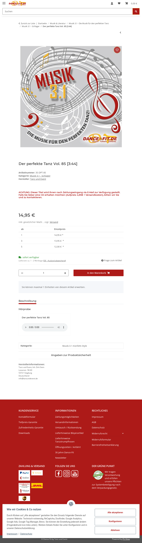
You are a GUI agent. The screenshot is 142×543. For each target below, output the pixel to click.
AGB (94, 422)
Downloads (24, 433)
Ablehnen (114, 530)
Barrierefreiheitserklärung (105, 444)
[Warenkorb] (131, 3)
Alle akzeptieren (114, 512)
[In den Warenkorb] (21, 42)
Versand (54, 222)
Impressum (12, 534)
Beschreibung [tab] (27, 301)
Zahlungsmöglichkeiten (67, 416)
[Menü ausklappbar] (3, 2)
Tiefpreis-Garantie (28, 422)
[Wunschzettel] (119, 3)
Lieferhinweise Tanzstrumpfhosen (65, 440)
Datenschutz (27, 534)
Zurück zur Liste (28, 23)
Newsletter (60, 457)
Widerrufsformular (101, 439)
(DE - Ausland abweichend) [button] (54, 260)
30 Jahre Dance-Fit (64, 452)
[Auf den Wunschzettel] (117, 50)
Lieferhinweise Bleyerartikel (69, 433)
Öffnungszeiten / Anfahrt (68, 447)
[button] (111, 3)
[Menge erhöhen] (65, 273)
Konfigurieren (114, 521)
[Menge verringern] (22, 273)
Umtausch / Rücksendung (68, 427)
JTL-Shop (126, 539)
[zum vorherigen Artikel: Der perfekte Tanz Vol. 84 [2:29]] (120, 32)
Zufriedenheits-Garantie (31, 427)
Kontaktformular (27, 416)
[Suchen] (67, 11)
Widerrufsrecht (99, 433)
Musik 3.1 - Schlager (40, 175)
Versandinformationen (66, 422)
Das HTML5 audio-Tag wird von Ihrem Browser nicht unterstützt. (45, 327)
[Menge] (43, 273)
